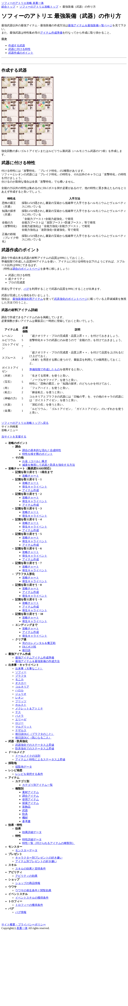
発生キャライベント (34, 486)
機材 (25, 817)
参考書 (26, 821)
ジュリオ (20, 693)
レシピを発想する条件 (29, 774)
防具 (25, 814)
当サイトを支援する (13, 436)
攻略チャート (30, 475)
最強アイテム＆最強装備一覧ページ (90, 25)
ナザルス (20, 730)
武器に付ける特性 (19, 49)
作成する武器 (16, 45)
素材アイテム (30, 792)
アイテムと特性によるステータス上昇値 (40, 759)
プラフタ (20, 675)
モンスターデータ (26, 850)
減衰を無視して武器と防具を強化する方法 (48, 464)
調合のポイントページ (26, 268)
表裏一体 (22, 928)
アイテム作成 (30, 490)
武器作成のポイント (20, 52)
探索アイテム (30, 803)
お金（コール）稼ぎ (34, 461)
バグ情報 (20, 912)
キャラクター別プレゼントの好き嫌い (38, 857)
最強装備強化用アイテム (27, 298)
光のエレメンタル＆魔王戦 (39, 643)
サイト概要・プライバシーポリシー (23, 924)
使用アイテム (30, 799)
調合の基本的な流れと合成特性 (41, 450)
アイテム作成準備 (51, 32)
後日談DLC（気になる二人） (33, 737)
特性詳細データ (32, 839)
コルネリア (22, 686)
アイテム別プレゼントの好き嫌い (36, 861)
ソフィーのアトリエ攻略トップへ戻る (25, 422)
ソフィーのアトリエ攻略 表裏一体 (22, 3)
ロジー (19, 723)
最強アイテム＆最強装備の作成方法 (37, 661)
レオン (19, 697)
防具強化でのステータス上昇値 (34, 748)
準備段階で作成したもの (44, 369)
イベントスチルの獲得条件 (32, 897)
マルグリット (23, 726)
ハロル (19, 690)
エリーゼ (20, 719)
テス (18, 712)
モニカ (19, 679)
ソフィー (20, 672)
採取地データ (23, 766)
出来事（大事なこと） (29, 668)
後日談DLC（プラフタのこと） (34, 734)
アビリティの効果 (26, 875)
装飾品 (26, 806)
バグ (26, 288)
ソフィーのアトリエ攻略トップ (38, 6)
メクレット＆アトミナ (29, 708)
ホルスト (20, 704)
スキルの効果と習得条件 (30, 868)
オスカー (20, 683)
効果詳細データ (32, 832)
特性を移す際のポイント (37, 453)
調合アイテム (30, 795)
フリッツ (20, 701)
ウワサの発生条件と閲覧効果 (33, 890)
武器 (25, 810)
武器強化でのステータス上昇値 (34, 744)
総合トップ (8, 6)
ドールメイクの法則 (27, 755)
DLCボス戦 (29, 646)
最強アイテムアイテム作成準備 (34, 657)
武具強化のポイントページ (70, 298)
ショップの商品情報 (27, 883)
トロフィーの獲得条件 (29, 904)
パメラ (19, 715)
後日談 (26, 650)
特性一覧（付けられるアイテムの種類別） (48, 843)
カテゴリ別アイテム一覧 (37, 784)
